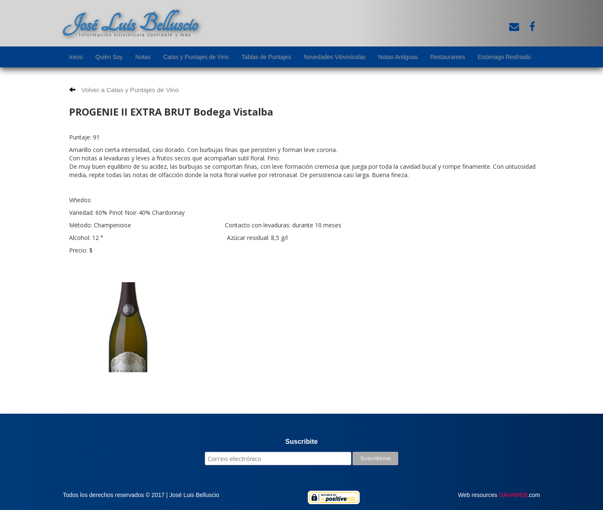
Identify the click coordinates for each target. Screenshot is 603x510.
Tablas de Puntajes (266, 57)
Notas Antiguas (397, 57)
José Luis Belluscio (130, 23)
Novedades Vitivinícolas (335, 57)
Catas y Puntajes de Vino (196, 57)
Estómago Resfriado (504, 57)
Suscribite (301, 441)
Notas (143, 57)
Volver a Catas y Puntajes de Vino (124, 89)
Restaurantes (447, 57)
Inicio (76, 57)
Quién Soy (109, 57)
